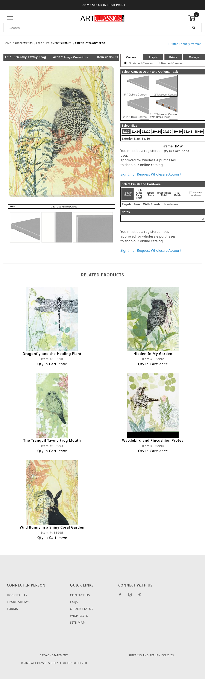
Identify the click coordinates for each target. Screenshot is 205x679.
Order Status (81, 609)
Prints (173, 57)
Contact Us (80, 595)
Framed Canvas (172, 63)
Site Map (77, 622)
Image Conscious (76, 57)
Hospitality (17, 595)
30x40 (177, 131)
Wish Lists (79, 616)
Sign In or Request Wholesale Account (150, 174)
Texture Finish (151, 194)
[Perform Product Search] (194, 27)
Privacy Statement (54, 655)
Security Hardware (196, 194)
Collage (194, 57)
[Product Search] (95, 27)
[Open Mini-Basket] (195, 18)
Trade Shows (18, 602)
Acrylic (153, 57)
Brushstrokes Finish (164, 194)
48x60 (198, 131)
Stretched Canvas (141, 63)
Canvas (131, 57)
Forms (12, 609)
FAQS (74, 602)
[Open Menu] (10, 18)
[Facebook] (121, 596)
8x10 (126, 131)
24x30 (167, 131)
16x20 (146, 131)
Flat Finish (177, 194)
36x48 (188, 131)
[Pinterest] (141, 596)
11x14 (135, 131)
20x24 (156, 131)
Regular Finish (127, 194)
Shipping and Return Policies (151, 655)
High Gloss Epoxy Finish (139, 194)
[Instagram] (131, 596)
